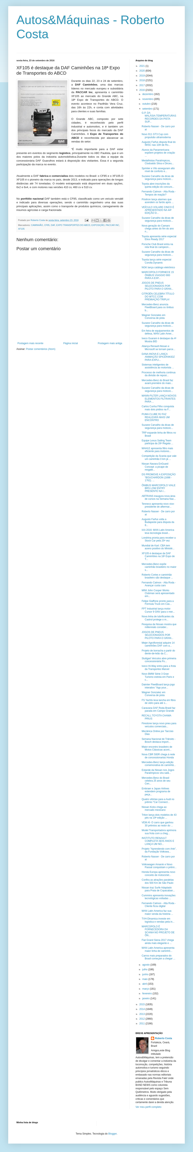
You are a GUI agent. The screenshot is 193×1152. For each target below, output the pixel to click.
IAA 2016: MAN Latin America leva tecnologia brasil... (158, 531)
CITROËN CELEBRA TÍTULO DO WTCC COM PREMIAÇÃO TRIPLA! (158, 296)
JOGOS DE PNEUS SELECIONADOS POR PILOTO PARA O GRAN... (157, 285)
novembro (148, 99)
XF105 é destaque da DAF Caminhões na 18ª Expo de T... (158, 556)
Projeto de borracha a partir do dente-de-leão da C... (158, 652)
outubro (146, 103)
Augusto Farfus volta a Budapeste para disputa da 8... (158, 522)
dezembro (148, 94)
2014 (142, 1009)
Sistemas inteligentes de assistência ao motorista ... (158, 366)
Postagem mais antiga (110, 343)
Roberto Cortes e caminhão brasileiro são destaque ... (157, 576)
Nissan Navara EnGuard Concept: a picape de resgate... (155, 466)
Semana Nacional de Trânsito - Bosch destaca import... (159, 740)
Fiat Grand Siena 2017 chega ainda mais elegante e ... (158, 941)
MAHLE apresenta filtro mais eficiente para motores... (157, 450)
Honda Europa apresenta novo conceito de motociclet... (158, 873)
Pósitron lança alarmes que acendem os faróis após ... (158, 201)
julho (145, 969)
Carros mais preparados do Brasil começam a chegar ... (158, 957)
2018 (142, 80)
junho (145, 974)
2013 (142, 1014)
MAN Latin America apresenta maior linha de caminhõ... (158, 949)
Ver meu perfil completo (148, 1107)
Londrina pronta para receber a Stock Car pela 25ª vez (159, 539)
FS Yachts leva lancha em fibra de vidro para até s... (159, 701)
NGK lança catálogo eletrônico (158, 267)
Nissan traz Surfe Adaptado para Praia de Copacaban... (158, 889)
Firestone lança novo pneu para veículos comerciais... (159, 725)
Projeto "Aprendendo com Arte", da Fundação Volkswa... (159, 850)
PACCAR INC (112, 225)
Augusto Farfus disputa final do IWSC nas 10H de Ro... (159, 143)
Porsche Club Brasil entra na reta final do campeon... (157, 246)
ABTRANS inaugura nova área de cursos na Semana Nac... (159, 497)
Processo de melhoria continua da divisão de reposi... (159, 374)
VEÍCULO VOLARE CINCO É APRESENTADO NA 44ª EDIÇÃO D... (158, 210)
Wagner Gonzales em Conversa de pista (153, 316)
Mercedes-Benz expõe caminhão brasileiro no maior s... (159, 567)
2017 (142, 85)
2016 (142, 90)
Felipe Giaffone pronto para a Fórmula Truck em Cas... (158, 602)
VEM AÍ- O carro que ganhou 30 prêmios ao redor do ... (157, 824)
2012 (142, 1018)
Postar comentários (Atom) (40, 349)
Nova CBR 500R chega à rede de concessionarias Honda (158, 756)
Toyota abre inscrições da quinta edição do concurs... (158, 185)
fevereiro (147, 993)
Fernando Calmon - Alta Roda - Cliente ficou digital (159, 905)
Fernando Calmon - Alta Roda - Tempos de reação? (159, 193)
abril (145, 983)
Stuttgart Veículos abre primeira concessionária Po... (159, 660)
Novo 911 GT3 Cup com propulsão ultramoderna (156, 136)
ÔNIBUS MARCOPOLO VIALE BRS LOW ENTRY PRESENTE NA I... (159, 488)
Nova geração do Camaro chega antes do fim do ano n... (158, 228)
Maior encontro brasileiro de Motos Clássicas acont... (157, 748)
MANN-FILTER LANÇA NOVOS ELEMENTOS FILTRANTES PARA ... (159, 398)
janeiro (146, 998)
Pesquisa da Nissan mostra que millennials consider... (159, 626)
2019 (142, 75)
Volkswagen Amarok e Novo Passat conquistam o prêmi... (159, 866)
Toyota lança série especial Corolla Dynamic (156, 261)
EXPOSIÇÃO (98, 225)
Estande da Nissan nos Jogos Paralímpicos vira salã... (158, 771)
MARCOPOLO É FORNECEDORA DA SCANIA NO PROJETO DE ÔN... (158, 931)
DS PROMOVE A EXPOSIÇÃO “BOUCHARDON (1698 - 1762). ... (159, 477)
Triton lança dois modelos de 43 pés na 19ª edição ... (159, 816)
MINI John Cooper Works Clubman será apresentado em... (158, 593)
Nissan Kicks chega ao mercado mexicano (154, 808)
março (146, 988)
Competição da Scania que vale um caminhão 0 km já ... (159, 457)
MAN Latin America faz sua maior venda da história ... (157, 912)
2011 (142, 1023)
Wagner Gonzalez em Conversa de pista (153, 694)
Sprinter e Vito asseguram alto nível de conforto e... (158, 170)
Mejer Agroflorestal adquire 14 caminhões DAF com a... (158, 644)
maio (145, 979)
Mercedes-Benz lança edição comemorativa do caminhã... (159, 764)
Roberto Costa (163, 1038)
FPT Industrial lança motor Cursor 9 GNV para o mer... (158, 610)
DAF (53, 225)
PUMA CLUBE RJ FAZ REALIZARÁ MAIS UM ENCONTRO (156, 417)
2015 (142, 1004)
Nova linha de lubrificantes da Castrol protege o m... (158, 618)
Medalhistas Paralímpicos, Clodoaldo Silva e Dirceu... (158, 162)
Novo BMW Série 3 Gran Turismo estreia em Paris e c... (158, 676)
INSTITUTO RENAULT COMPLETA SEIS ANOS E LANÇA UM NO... (158, 841)
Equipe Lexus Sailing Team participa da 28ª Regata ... (157, 442)
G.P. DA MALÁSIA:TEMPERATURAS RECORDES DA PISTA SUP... (159, 117)
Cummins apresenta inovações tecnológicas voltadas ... (159, 897)
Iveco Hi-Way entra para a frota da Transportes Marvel (159, 667)
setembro (147, 108)
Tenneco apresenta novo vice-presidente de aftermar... (158, 505)
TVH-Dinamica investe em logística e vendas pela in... (158, 920)
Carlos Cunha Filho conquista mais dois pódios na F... (158, 408)
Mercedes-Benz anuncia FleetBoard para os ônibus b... (158, 307)
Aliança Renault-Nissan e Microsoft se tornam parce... (158, 347)
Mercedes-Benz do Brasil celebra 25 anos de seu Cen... (156, 780)
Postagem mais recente (30, 343)
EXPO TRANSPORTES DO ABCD (73, 225)
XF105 (21, 229)
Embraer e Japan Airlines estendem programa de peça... (156, 791)
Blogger (112, 1133)
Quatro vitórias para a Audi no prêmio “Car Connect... (158, 801)
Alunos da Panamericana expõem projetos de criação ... (158, 152)
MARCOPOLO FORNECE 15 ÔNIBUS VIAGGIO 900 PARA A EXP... (158, 275)
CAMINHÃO (37, 225)
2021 (142, 66)
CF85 (46, 225)
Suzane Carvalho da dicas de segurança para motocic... (158, 177)
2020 (142, 70)
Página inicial (70, 343)
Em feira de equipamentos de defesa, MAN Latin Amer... (158, 332)
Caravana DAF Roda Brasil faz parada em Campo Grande (158, 709)
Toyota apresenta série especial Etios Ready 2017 (159, 238)
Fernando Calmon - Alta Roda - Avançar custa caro (159, 584)
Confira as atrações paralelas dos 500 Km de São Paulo (158, 881)
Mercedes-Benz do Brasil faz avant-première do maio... (157, 382)
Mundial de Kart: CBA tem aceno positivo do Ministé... (158, 547)
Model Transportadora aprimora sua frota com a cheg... (159, 832)
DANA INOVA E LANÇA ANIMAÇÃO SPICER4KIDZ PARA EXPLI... (158, 357)
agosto (146, 964)
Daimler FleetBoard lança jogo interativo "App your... (158, 686)
